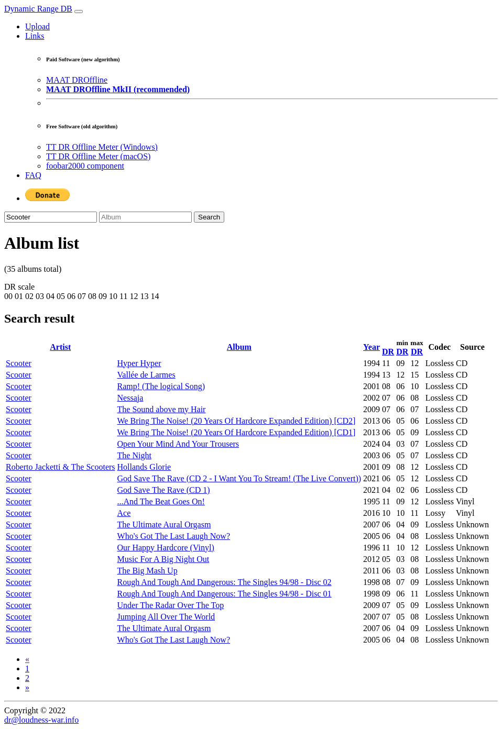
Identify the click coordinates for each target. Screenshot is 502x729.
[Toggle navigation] (78, 11)
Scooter (18, 363)
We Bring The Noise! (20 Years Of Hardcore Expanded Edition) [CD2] (236, 420)
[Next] (27, 687)
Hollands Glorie (144, 466)
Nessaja (130, 397)
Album (239, 347)
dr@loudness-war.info (41, 719)
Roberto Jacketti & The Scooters (60, 466)
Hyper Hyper (139, 363)
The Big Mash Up (147, 570)
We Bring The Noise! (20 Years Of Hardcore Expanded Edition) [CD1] (236, 432)
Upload (37, 26)
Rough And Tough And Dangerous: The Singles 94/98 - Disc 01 (224, 593)
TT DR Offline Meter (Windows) (102, 146)
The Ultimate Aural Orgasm (164, 524)
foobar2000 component (85, 165)
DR (388, 351)
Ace (124, 513)
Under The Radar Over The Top (170, 605)
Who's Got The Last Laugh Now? (173, 536)
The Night (134, 455)
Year (371, 347)
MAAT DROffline (76, 79)
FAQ (33, 175)
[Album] (145, 217)
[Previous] (27, 659)
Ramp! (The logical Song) (161, 386)
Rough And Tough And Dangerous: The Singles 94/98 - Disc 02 (224, 582)
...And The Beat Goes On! (161, 501)
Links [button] (34, 35)
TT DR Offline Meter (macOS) (98, 156)
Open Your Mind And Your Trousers (178, 443)
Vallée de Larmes (146, 374)
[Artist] (50, 217)
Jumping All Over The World (166, 616)
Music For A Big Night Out (163, 559)
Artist (60, 347)
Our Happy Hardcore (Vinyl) (165, 547)
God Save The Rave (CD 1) (163, 489)
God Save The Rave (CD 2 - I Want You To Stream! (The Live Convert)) (239, 478)
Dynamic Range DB (38, 8)
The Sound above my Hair (161, 409)
